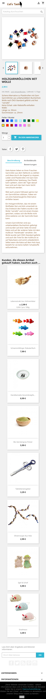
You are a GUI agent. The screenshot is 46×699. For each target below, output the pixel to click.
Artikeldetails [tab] (30, 160)
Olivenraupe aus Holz (23, 536)
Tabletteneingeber (23, 489)
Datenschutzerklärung (31, 689)
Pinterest (22, 149)
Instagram (34, 663)
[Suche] (23, 11)
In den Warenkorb (26, 137)
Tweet (16, 149)
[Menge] (5, 137)
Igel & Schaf (23, 582)
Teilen (10, 149)
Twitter (17, 663)
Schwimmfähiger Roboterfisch (23, 348)
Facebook (11, 663)
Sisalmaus (23, 629)
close (22, 697)
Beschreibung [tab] (13, 160)
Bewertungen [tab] (30, 164)
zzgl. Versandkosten (18, 92)
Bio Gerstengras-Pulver (23, 442)
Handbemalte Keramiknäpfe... (23, 395)
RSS (23, 663)
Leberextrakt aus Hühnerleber (23, 301)
